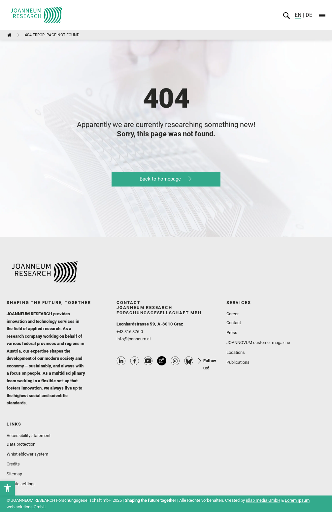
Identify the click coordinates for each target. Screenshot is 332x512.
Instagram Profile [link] (175, 360)
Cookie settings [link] (21, 483)
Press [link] (231, 332)
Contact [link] (233, 322)
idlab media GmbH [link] (263, 500)
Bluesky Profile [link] (188, 360)
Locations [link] (235, 352)
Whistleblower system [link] (27, 454)
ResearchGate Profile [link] (161, 360)
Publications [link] (237, 362)
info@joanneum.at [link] (133, 338)
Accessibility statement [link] (28, 435)
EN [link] (298, 15)
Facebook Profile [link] (134, 360)
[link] (7, 488)
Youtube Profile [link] (148, 360)
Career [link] (232, 313)
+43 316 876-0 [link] (129, 331)
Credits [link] (13, 463)
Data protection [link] (21, 444)
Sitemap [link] (14, 473)
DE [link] (308, 15)
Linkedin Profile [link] (121, 360)
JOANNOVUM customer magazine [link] (258, 342)
